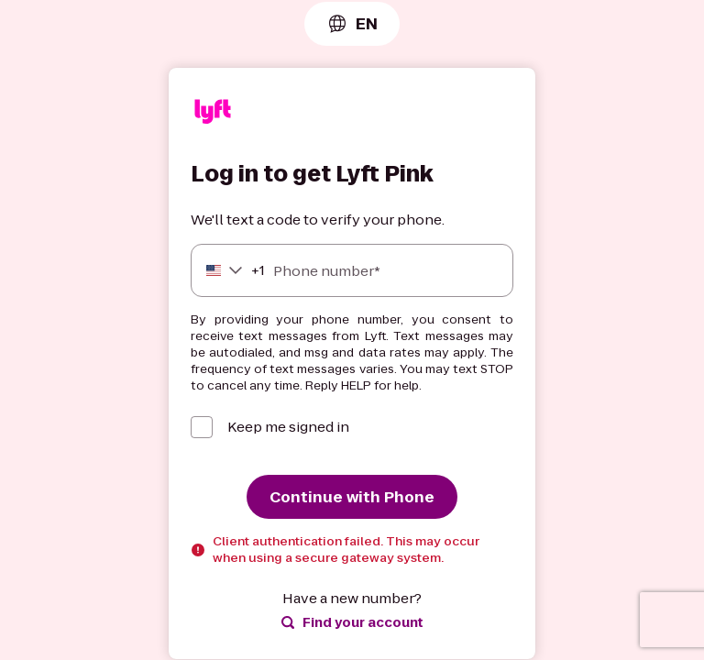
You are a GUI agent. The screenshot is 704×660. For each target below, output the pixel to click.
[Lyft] (213, 114)
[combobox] (352, 24)
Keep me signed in (288, 426)
